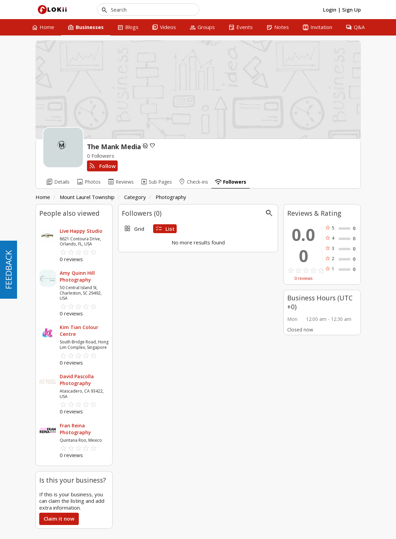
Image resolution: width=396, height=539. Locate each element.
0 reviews (303, 278)
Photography (171, 197)
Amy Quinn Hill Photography (77, 276)
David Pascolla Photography (77, 379)
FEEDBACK (8, 269)
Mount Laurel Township (87, 197)
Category (135, 197)
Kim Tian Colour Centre (79, 330)
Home (42, 197)
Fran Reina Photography (75, 429)
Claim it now (59, 518)
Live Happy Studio (81, 231)
